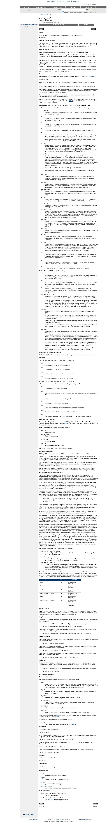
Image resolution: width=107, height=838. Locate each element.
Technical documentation (30, 24)
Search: (59, 9)
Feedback (25, 27)
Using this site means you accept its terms (59, 819)
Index (87, 24)
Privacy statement (33, 819)
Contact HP (27, 11)
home (48, 1)
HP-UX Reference (43, 14)
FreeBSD (68, 1)
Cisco (77, 1)
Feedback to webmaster (85, 819)
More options (92, 9)
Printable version (30, 815)
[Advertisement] (9, 418)
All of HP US (93, 12)
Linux (73, 1)
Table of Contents (59, 24)
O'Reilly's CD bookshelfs (58, 1)
